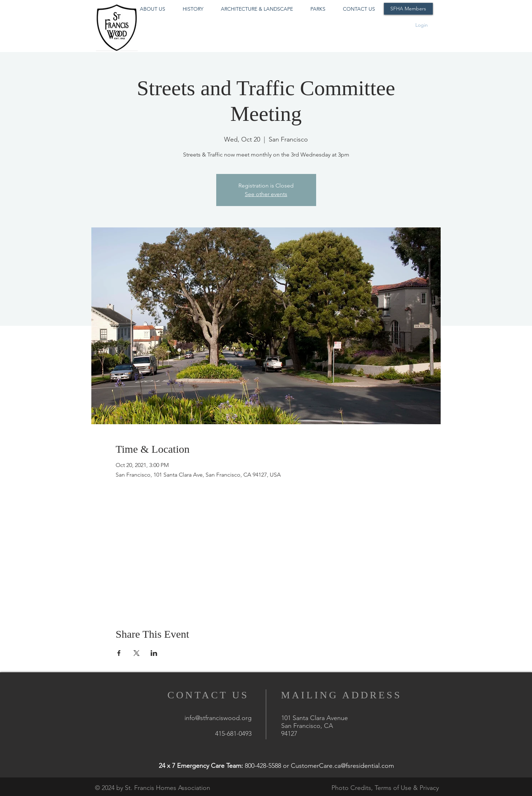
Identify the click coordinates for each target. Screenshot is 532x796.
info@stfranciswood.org (218, 718)
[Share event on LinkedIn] (154, 653)
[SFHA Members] (408, 9)
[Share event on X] (136, 653)
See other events (266, 194)
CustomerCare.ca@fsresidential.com (342, 766)
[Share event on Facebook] (119, 653)
